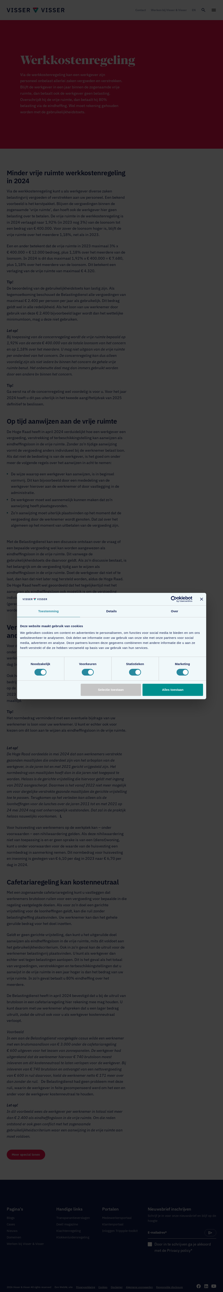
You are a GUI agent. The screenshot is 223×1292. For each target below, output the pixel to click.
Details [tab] (111, 611)
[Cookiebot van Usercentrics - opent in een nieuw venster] (174, 599)
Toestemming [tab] (48, 611)
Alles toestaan (172, 689)
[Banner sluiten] (201, 599)
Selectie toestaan (111, 689)
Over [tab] (174, 611)
